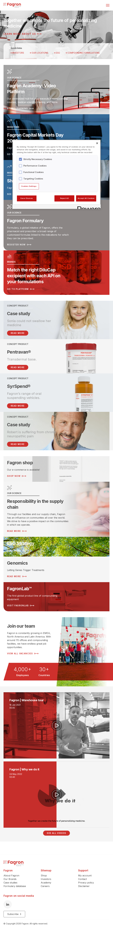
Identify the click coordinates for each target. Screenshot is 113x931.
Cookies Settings (28, 186)
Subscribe (14, 914)
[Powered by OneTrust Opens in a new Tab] (88, 207)
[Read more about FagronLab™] (56, 596)
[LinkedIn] (8, 904)
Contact (82, 879)
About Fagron (11, 875)
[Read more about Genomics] (56, 569)
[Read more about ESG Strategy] (56, 547)
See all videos (56, 833)
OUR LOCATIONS (39, 53)
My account (85, 875)
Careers (45, 886)
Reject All (64, 198)
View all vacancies (22, 653)
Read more (18, 367)
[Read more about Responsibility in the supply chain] (56, 509)
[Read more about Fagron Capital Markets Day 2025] (56, 137)
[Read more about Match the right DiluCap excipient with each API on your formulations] (56, 272)
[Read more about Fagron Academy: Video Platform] (56, 89)
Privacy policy (86, 882)
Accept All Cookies (86, 198)
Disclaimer (84, 886)
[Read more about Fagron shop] (56, 469)
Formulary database (15, 886)
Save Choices (26, 198)
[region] (56, 174)
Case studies (10, 882)
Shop (44, 875)
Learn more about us (22, 34)
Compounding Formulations (83, 53)
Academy (46, 882)
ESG (57, 53)
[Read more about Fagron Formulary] (56, 225)
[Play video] (56, 725)
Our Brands (10, 879)
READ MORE (18, 333)
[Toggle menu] (108, 5)
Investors (17, 53)
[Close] (97, 143)
